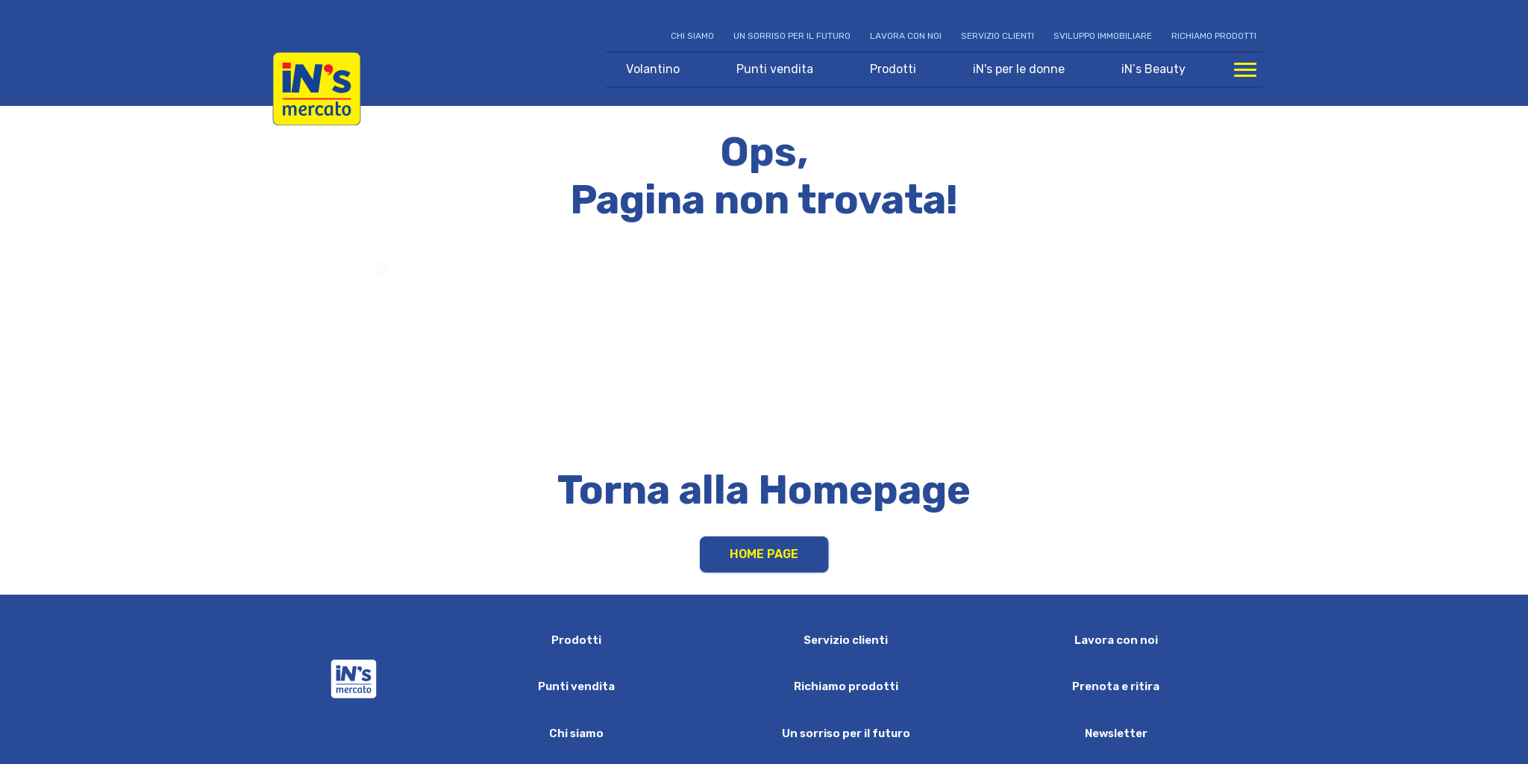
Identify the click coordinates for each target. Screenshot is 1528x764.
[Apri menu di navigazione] (1245, 69)
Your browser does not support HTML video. (764, 349)
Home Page (764, 554)
